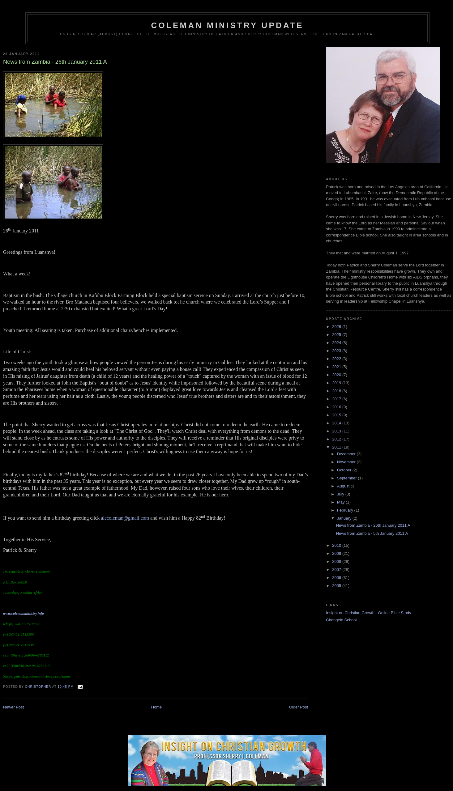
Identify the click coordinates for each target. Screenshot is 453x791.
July (341, 494)
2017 (337, 399)
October (345, 470)
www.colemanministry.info (23, 613)
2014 (337, 423)
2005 (337, 585)
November (347, 462)
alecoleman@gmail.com (125, 518)
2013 (337, 431)
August (344, 486)
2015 (337, 415)
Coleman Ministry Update (227, 25)
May (341, 502)
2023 (337, 350)
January (345, 518)
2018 (337, 391)
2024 (337, 342)
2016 (337, 407)
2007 (337, 569)
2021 (337, 366)
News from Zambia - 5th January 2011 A (372, 533)
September (347, 478)
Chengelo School (341, 620)
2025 (337, 334)
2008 (337, 561)
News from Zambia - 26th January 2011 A (373, 525)
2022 (337, 358)
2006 (337, 577)
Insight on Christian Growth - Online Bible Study (368, 612)
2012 (337, 439)
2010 (337, 545)
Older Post (298, 707)
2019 (337, 383)
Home (156, 707)
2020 (337, 374)
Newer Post (13, 707)
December (347, 454)
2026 (337, 326)
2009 (337, 553)
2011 (337, 447)
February (345, 510)
